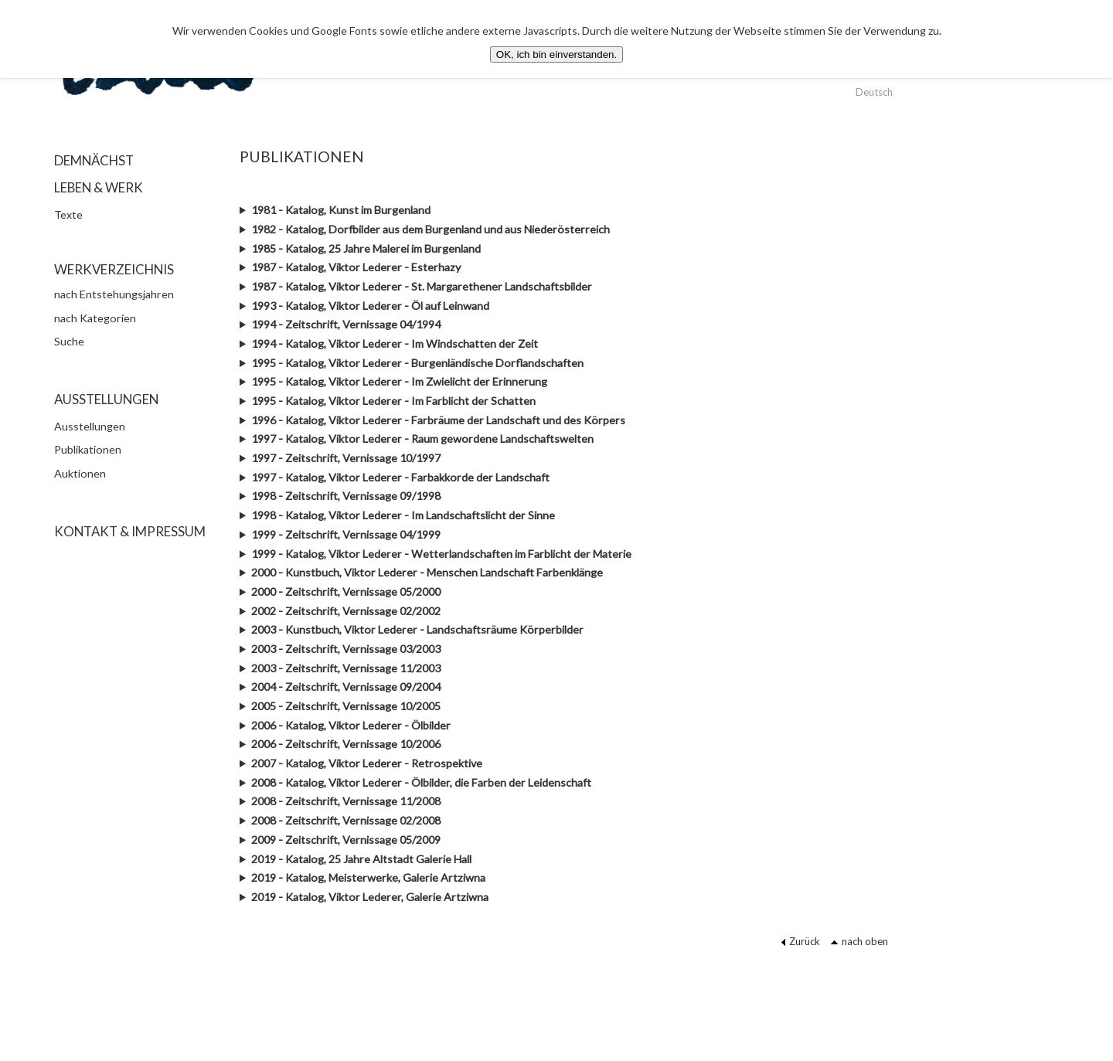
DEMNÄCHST (94, 160)
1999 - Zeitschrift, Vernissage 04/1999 (346, 534)
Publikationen (87, 449)
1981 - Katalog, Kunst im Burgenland (341, 209)
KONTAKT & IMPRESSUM (130, 531)
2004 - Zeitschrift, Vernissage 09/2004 (346, 686)
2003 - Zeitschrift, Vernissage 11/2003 (346, 668)
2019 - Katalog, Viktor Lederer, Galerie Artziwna (369, 896)
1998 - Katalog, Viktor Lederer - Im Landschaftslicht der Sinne (403, 515)
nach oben (859, 941)
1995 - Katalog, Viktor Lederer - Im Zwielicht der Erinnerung (399, 381)
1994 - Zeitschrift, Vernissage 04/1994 (346, 324)
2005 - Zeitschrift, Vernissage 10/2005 (346, 705)
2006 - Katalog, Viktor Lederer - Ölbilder (351, 725)
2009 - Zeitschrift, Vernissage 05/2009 (346, 839)
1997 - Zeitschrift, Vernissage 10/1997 (346, 457)
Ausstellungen (89, 426)
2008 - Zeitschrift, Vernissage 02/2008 (346, 820)
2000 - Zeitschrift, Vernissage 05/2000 (346, 591)
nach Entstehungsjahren (114, 294)
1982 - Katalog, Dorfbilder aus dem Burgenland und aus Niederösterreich (430, 229)
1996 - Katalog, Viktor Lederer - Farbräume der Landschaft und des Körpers (438, 420)
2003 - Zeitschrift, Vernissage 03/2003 (346, 648)
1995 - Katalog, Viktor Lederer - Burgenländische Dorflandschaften (417, 362)
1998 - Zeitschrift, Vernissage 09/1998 (346, 495)
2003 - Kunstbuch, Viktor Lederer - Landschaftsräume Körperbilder (417, 629)
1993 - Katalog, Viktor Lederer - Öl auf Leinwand (370, 305)
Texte (68, 214)
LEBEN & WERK (98, 187)
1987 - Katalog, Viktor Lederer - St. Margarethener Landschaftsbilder (421, 286)
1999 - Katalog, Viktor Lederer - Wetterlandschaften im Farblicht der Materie (441, 553)
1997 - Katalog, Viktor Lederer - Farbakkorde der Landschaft (400, 477)
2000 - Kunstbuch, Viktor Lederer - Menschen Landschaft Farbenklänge (427, 572)
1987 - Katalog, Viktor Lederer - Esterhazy (356, 267)
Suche (69, 341)
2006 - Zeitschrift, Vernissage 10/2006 (346, 743)
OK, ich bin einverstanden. (556, 54)
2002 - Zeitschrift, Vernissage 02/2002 (346, 610)
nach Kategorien (95, 318)
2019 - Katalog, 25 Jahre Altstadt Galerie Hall (361, 858)
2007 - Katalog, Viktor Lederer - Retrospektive (366, 763)
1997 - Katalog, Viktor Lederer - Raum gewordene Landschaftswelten (422, 438)
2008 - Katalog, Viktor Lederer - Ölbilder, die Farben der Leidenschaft (421, 782)
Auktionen (80, 473)
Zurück (800, 941)
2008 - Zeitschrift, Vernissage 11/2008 (346, 801)
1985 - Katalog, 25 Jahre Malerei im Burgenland (366, 248)
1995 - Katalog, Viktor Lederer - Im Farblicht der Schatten (393, 400)
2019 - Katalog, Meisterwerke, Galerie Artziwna (368, 877)
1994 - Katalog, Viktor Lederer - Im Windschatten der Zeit (394, 343)
